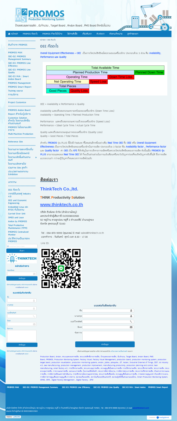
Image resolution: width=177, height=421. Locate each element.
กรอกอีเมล (10, 270)
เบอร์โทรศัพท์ (11, 312)
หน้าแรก (42, 39)
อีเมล (9, 320)
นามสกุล (10, 305)
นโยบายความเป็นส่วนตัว (119, 351)
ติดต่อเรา (49, 179)
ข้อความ (10, 328)
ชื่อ (8, 297)
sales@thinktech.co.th (92, 233)
